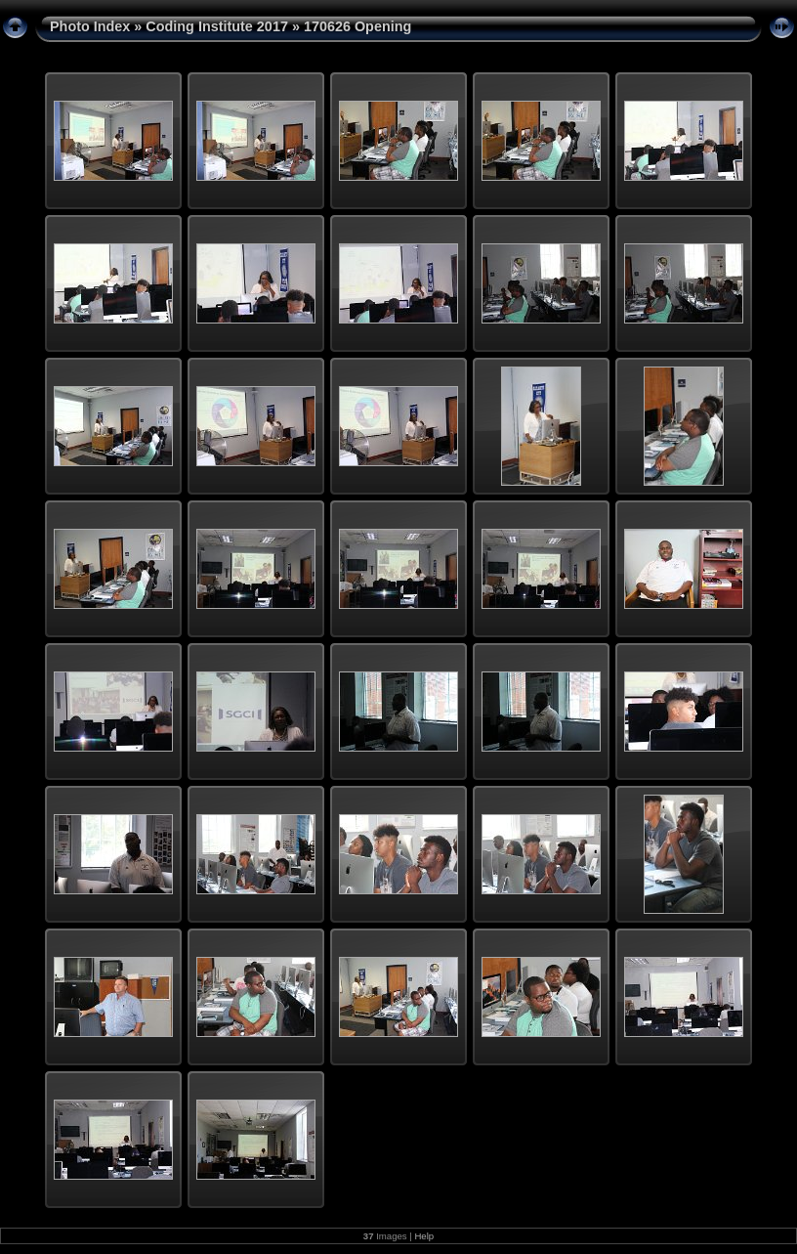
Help (424, 1236)
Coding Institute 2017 (217, 26)
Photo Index (90, 26)
